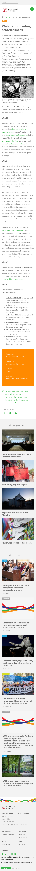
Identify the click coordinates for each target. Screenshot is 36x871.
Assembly (22, 844)
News (3, 838)
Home (2, 17)
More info (3, 864)
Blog (20, 841)
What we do (6, 844)
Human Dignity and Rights (14, 394)
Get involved (23, 831)
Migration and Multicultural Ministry (18, 391)
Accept (6, 868)
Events (8, 17)
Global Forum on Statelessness (16, 135)
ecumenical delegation (10, 141)
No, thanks (16, 868)
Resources (22, 835)
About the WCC (7, 831)
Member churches (8, 835)
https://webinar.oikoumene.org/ (13, 279)
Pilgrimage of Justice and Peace (13, 230)
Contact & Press (24, 838)
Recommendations (18, 144)
